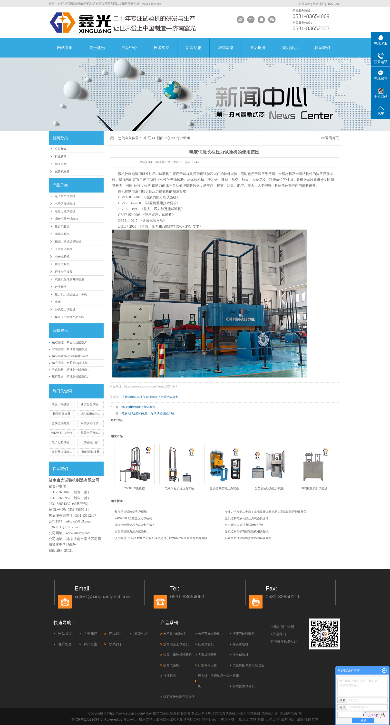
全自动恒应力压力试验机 (131, 531)
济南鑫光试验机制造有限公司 (178, 719)
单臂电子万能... (91, 433)
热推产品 (209, 719)
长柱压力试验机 (168, 397)
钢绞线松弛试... (91, 423)
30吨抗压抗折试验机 (314, 488)
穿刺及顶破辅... (62, 452)
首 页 (147, 138)
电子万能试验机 (65, 203)
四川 (299, 719)
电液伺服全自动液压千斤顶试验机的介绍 (147, 413)
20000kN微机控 (134, 488)
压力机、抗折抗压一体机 (71, 294)
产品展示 (116, 634)
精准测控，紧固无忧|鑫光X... (70, 342)
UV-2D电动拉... (90, 414)
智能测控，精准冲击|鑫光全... (71, 349)
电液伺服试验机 (147, 397)
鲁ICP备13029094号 (87, 719)
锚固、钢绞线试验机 (68, 241)
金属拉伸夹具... (62, 423)
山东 (284, 719)
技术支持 (161, 48)
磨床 (58, 302)
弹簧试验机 (62, 234)
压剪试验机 (62, 226)
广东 (315, 719)
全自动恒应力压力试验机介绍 (244, 525)
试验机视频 (62, 171)
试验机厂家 (90, 442)
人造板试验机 (63, 249)
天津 (268, 719)
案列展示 (290, 48)
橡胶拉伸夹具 (61, 414)
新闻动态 (193, 48)
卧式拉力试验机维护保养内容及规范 (248, 538)
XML (338, 4)
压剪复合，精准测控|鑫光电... (71, 376)
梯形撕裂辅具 (90, 452)
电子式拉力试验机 (221, 713)
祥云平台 (130, 719)
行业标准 (61, 287)
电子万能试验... (62, 442)
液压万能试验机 (65, 211)
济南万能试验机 (248, 713)
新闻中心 (163, 138)
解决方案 (61, 164)
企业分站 (304, 4)
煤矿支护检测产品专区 (69, 317)
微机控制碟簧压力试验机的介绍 (135, 525)
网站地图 (318, 4)
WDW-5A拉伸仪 (61, 433)
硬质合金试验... (91, 404)
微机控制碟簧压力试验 (224, 488)
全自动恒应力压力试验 (269, 488)
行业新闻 (61, 156)
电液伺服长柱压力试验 (179, 488)
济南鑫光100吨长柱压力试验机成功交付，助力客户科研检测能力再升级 (161, 538)
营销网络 (226, 48)
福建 (307, 719)
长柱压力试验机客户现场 (131, 511)
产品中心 (129, 48)
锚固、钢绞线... (62, 404)
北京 (276, 719)
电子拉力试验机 (65, 196)
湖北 (292, 719)
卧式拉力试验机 (65, 309)
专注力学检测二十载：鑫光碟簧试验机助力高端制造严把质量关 (266, 511)
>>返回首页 (330, 138)
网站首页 (65, 48)
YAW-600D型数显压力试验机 (133, 518)
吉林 (253, 719)
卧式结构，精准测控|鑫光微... (71, 369)
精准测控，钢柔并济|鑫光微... (71, 363)
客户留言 (65, 644)
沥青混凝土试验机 (66, 219)
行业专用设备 (63, 271)
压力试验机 (128, 397)
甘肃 (260, 719)
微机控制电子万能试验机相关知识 (247, 531)
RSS (330, 4)
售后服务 (258, 48)
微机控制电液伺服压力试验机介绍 (247, 518)
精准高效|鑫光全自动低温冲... (71, 356)
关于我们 (90, 634)
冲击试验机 (62, 256)
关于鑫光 (97, 48)
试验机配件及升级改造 (69, 279)
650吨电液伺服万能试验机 (138, 407)
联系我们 (322, 48)
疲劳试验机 (62, 264)
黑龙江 (243, 719)
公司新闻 (61, 149)
